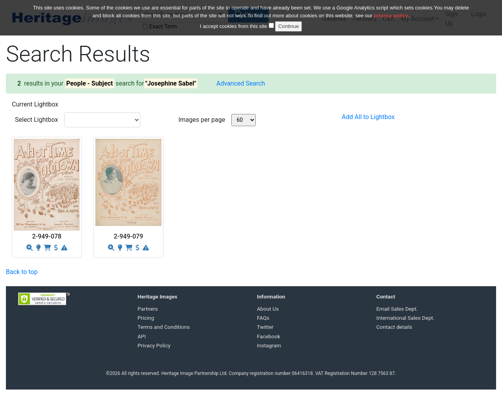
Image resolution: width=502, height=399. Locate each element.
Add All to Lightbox (368, 117)
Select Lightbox (36, 119)
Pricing (146, 318)
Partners (148, 309)
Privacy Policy (154, 345)
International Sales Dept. (405, 318)
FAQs (263, 318)
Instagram (269, 345)
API (142, 336)
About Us (268, 309)
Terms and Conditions (164, 327)
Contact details (394, 327)
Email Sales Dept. (397, 309)
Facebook (268, 336)
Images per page (201, 119)
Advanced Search (240, 83)
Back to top (21, 272)
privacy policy (391, 13)
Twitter (265, 327)
